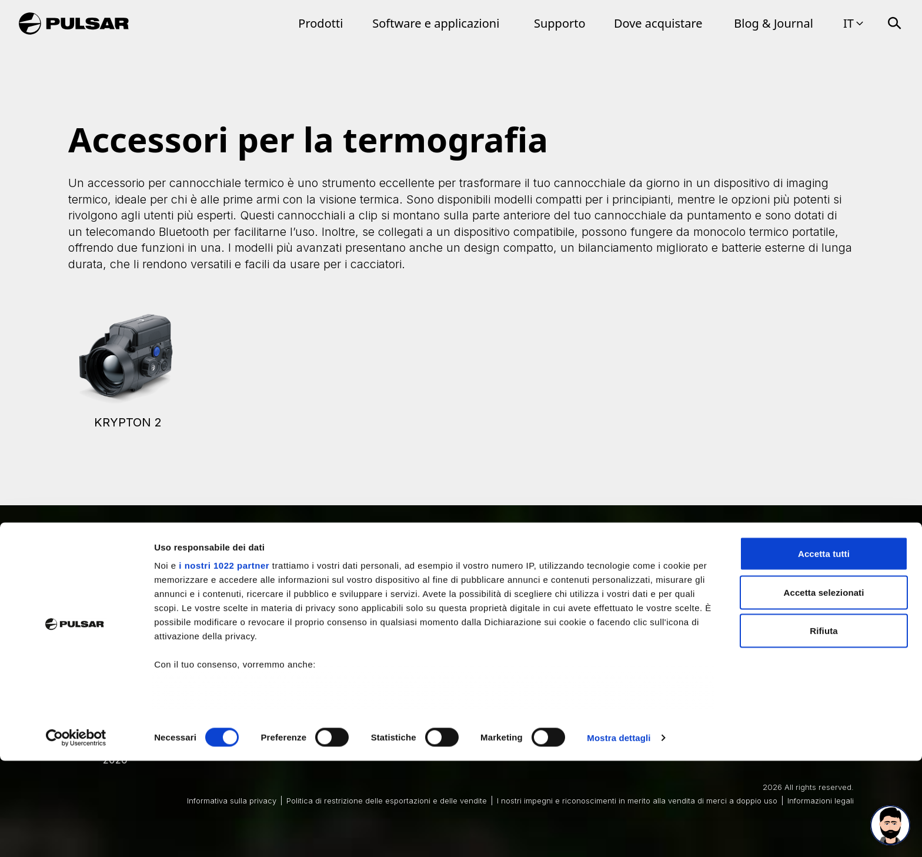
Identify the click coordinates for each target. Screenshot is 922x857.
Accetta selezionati (824, 652)
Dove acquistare (658, 23)
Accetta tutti (824, 613)
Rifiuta (823, 690)
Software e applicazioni (435, 23)
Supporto (560, 23)
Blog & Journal (773, 23)
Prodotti (320, 23)
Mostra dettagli (618, 834)
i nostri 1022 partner (224, 625)
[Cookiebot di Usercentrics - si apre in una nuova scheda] (76, 834)
